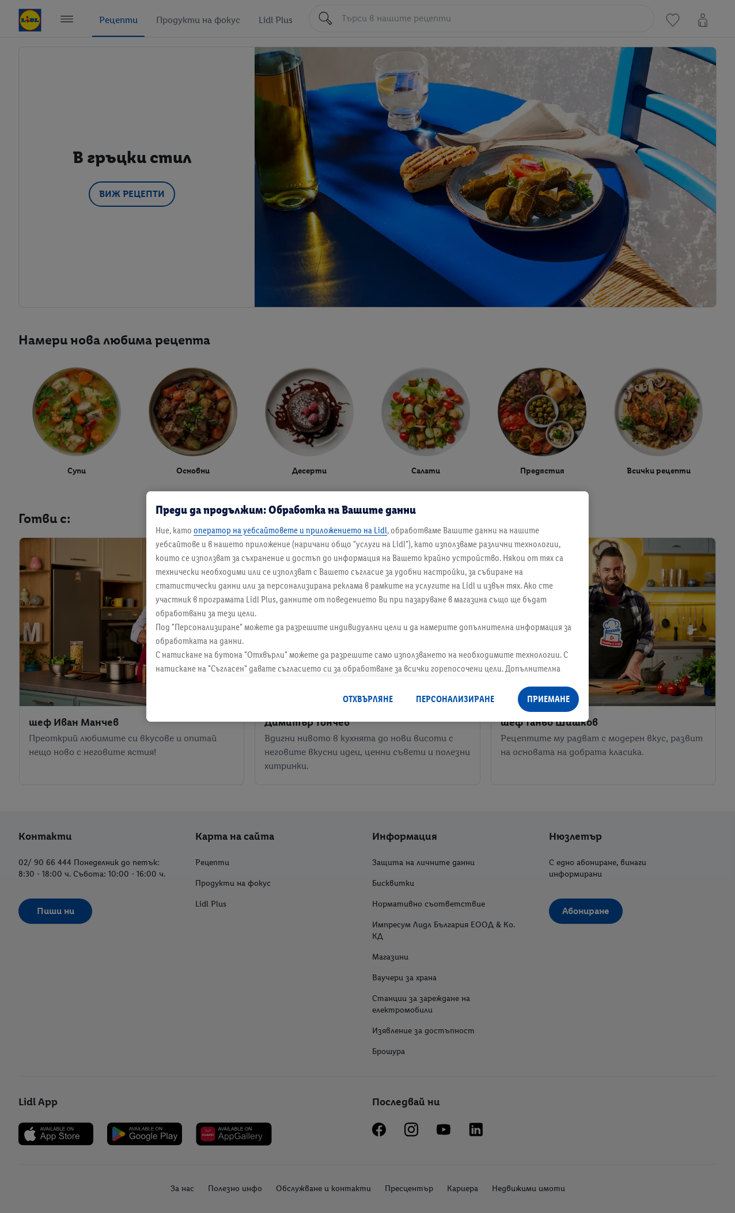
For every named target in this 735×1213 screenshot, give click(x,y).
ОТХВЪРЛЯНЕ (368, 698)
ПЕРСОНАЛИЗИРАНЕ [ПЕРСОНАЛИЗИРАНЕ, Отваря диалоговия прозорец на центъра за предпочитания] (455, 698)
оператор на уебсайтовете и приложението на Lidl (290, 530)
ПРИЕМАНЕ (548, 698)
